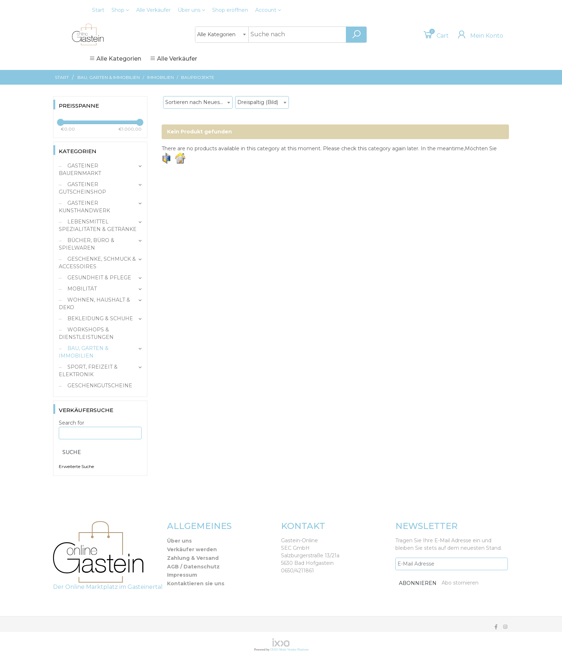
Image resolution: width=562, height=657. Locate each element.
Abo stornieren (460, 583)
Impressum (182, 575)
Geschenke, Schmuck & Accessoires (97, 263)
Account (268, 10)
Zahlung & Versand (193, 558)
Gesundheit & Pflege (98, 277)
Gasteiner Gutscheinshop (82, 188)
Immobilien (160, 77)
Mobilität (81, 288)
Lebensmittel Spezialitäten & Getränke (98, 225)
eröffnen (230, 10)
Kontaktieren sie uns (195, 583)
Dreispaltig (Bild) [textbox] (257, 102)
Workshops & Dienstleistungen (86, 333)
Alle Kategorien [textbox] (216, 34)
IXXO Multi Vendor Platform (289, 649)
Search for (71, 423)
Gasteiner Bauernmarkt (80, 169)
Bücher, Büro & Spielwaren (86, 244)
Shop (120, 10)
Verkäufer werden (192, 549)
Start (98, 10)
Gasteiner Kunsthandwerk (84, 207)
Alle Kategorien (115, 58)
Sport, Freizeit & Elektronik (88, 371)
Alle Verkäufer (153, 10)
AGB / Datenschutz (193, 566)
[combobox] (221, 34)
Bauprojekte (197, 77)
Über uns (191, 10)
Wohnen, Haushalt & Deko (94, 304)
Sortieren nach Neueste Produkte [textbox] (198, 102)
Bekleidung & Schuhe (99, 318)
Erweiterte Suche (76, 466)
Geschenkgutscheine (99, 385)
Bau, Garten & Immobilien (108, 77)
